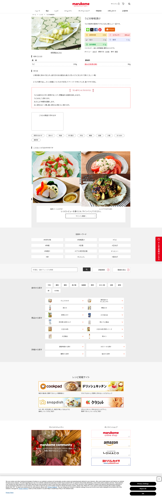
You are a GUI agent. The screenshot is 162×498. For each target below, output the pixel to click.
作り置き (71, 135)
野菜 (116, 51)
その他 (107, 51)
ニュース (37, 9)
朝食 (90, 135)
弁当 (81, 135)
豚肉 (57, 272)
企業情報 (125, 9)
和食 (60, 135)
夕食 (108, 135)
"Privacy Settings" (52, 487)
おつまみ (119, 135)
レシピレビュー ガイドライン (123, 175)
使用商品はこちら (56, 53)
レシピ (56, 9)
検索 (129, 4)
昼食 (99, 135)
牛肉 (49, 272)
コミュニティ (67, 9)
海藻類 (83, 272)
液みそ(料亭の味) (91, 64)
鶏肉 (65, 272)
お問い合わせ (111, 9)
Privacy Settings (143, 484)
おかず (95, 51)
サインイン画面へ (81, 192)
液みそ (50, 135)
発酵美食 (98, 9)
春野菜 (36, 140)
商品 (47, 9)
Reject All (143, 489)
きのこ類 (102, 272)
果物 (119, 272)
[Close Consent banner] (159, 479)
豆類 (111, 272)
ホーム (34, 14)
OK (143, 493)
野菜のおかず (38, 135)
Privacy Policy (10, 492)
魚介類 (74, 272)
